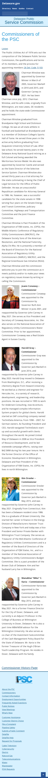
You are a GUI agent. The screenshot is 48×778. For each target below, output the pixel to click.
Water (4, 762)
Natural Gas (7, 755)
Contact (29, 8)
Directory (6, 8)
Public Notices (8, 706)
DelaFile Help (7, 737)
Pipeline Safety (8, 727)
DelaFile (5, 734)
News (14, 8)
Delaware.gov (11, 3)
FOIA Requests (8, 769)
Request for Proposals (12, 741)
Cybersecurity (8, 749)
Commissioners (9, 692)
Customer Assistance (11, 717)
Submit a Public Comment (13, 731)
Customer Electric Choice (13, 721)
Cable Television (9, 745)
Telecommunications (11, 759)
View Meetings (8, 709)
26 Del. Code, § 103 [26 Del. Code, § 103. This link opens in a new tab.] (33, 67)
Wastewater (7, 766)
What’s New (7, 713)
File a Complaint (9, 724)
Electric (5, 752)
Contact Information (11, 696)
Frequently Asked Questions (14, 702)
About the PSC (8, 689)
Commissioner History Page (20, 668)
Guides (22, 8)
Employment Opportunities (14, 699)
